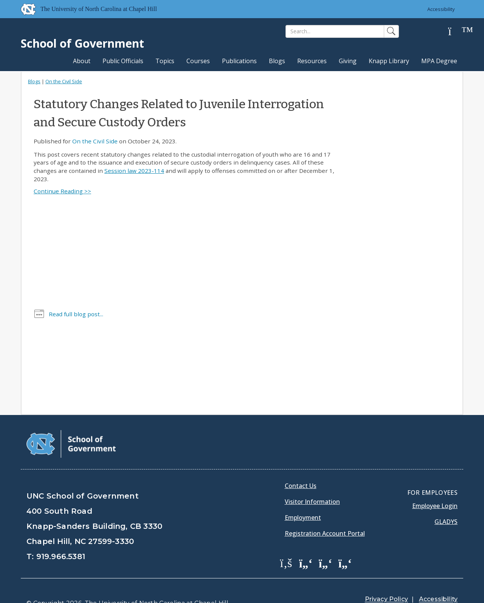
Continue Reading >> (62, 191)
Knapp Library (389, 61)
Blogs (277, 61)
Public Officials (122, 61)
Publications (239, 61)
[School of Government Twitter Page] (305, 543)
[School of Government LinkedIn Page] (325, 543)
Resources (312, 61)
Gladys (446, 503)
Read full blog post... (76, 314)
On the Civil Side (63, 81)
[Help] (455, 31)
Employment (303, 498)
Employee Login (435, 487)
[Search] (334, 31)
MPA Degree (439, 61)
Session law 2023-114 (134, 170)
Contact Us (300, 467)
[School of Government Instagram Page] (345, 543)
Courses (198, 61)
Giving (348, 61)
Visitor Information (312, 483)
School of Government (82, 43)
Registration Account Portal (325, 514)
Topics (164, 61)
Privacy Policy (386, 580)
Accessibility (441, 9)
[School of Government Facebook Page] (286, 543)
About (81, 61)
